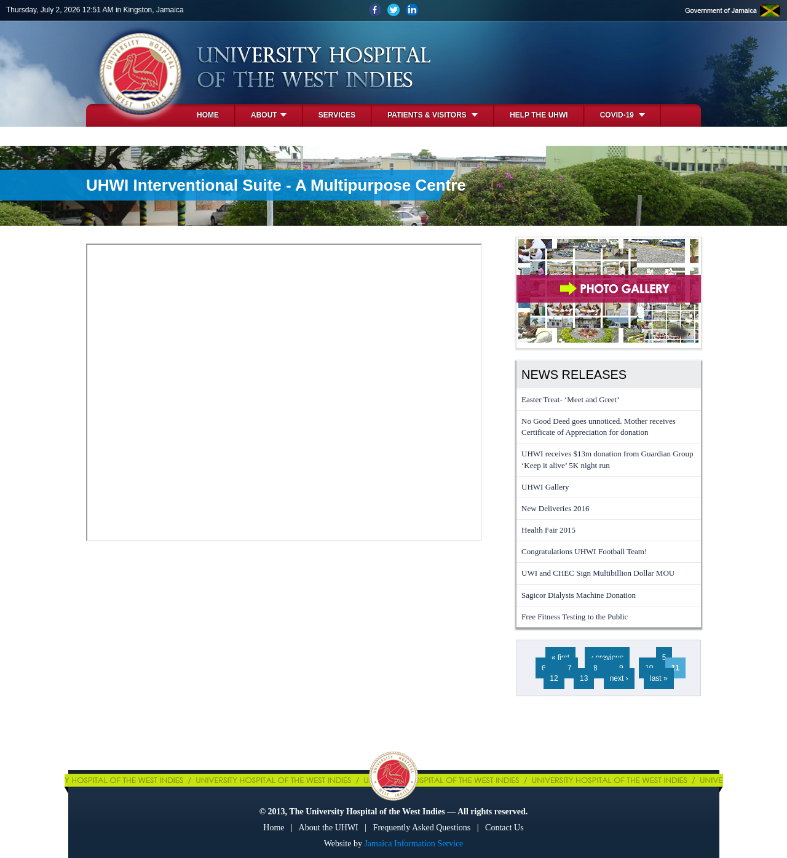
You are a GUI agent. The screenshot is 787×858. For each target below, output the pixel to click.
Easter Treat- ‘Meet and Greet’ (570, 399)
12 (554, 678)
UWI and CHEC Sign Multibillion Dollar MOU (597, 573)
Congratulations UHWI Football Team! (584, 551)
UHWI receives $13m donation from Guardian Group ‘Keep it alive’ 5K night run (607, 459)
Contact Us (504, 827)
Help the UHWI (539, 115)
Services (336, 115)
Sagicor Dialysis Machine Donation (578, 595)
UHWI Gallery (545, 486)
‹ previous (607, 657)
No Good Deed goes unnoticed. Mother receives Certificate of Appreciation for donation (598, 426)
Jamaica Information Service (413, 843)
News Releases (574, 374)
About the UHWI (328, 827)
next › (619, 678)
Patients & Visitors (432, 115)
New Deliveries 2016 (555, 508)
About (269, 115)
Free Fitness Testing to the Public (574, 616)
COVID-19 (623, 115)
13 (584, 678)
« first (560, 657)
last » (659, 678)
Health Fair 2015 (548, 529)
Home (208, 115)
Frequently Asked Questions (422, 827)
